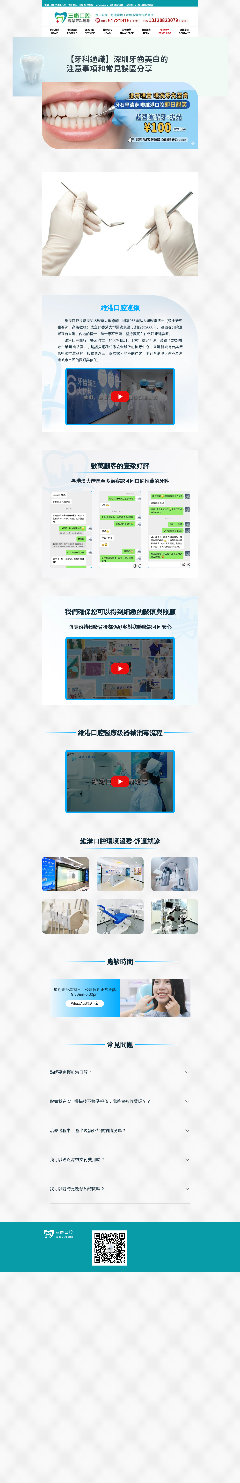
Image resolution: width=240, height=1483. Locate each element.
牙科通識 (135, 156)
